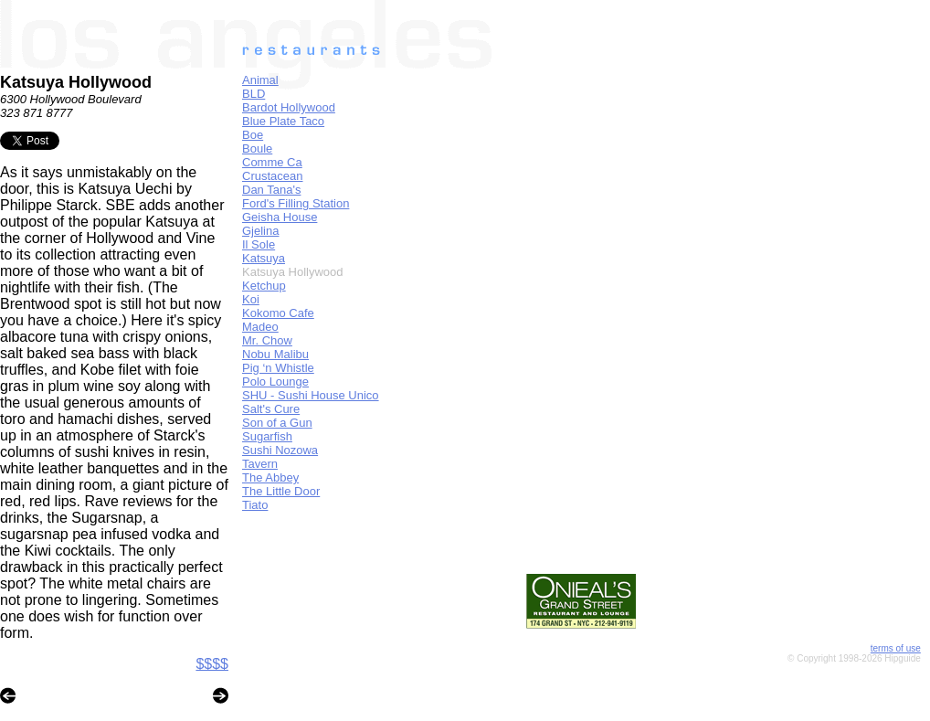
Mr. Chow (267, 340)
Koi (250, 299)
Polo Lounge (275, 381)
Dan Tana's (271, 189)
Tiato (255, 505)
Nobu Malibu (275, 354)
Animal (260, 80)
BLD (253, 94)
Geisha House (279, 217)
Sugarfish (267, 436)
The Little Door (281, 491)
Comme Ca (272, 162)
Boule (257, 148)
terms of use (896, 648)
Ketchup (264, 285)
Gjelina (260, 231)
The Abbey (270, 477)
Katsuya (263, 258)
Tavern (260, 464)
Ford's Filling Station (295, 203)
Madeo (260, 327)
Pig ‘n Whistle (278, 368)
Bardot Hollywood (288, 107)
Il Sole (258, 244)
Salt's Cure (271, 409)
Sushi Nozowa (280, 450)
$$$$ (212, 664)
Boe (252, 135)
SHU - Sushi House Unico (310, 395)
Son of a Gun (277, 422)
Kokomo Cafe (278, 313)
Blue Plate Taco (283, 121)
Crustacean (272, 176)
